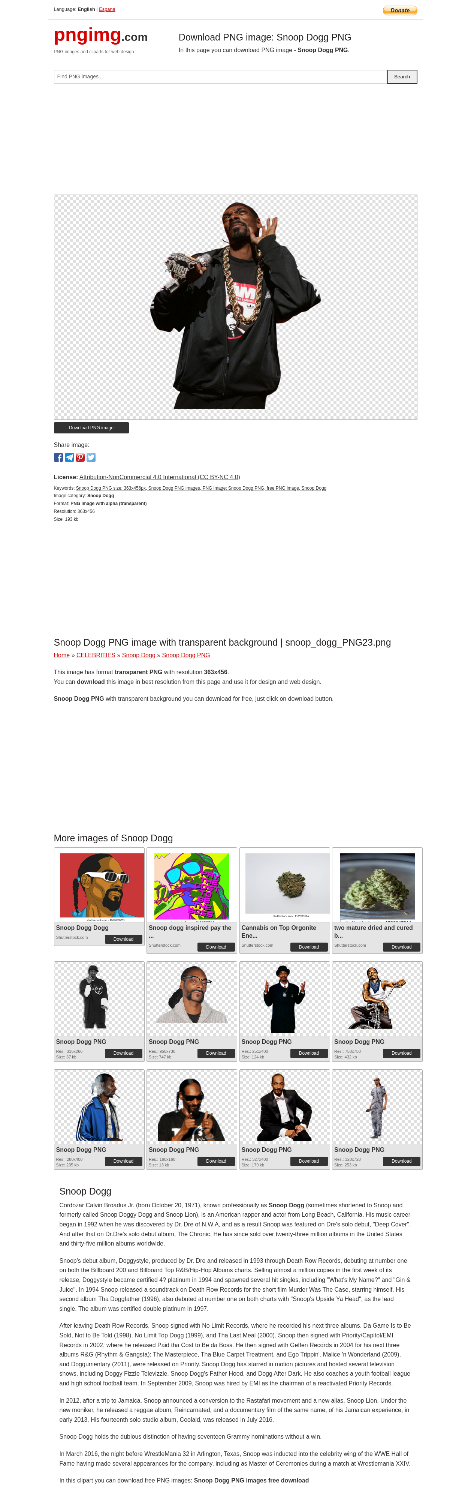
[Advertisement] (235, 142)
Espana (107, 9)
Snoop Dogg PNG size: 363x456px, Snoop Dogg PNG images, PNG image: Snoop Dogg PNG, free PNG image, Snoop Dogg (201, 488)
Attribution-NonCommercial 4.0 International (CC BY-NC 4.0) (159, 477)
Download (123, 939)
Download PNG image (91, 427)
